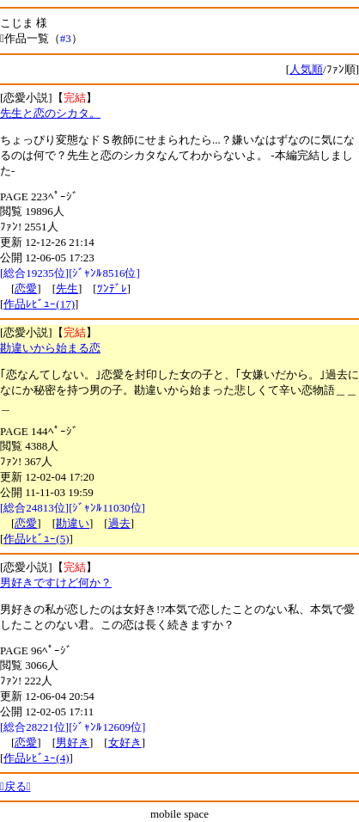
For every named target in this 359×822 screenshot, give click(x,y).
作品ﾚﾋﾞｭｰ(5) (36, 538)
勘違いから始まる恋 (50, 347)
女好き (125, 742)
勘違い (72, 523)
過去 (119, 523)
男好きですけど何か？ (56, 582)
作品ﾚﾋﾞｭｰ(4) (36, 757)
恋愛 (26, 288)
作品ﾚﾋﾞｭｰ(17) (39, 304)
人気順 (306, 69)
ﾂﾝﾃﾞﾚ (112, 288)
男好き (72, 742)
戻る (15, 786)
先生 (67, 288)
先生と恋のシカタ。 (50, 113)
